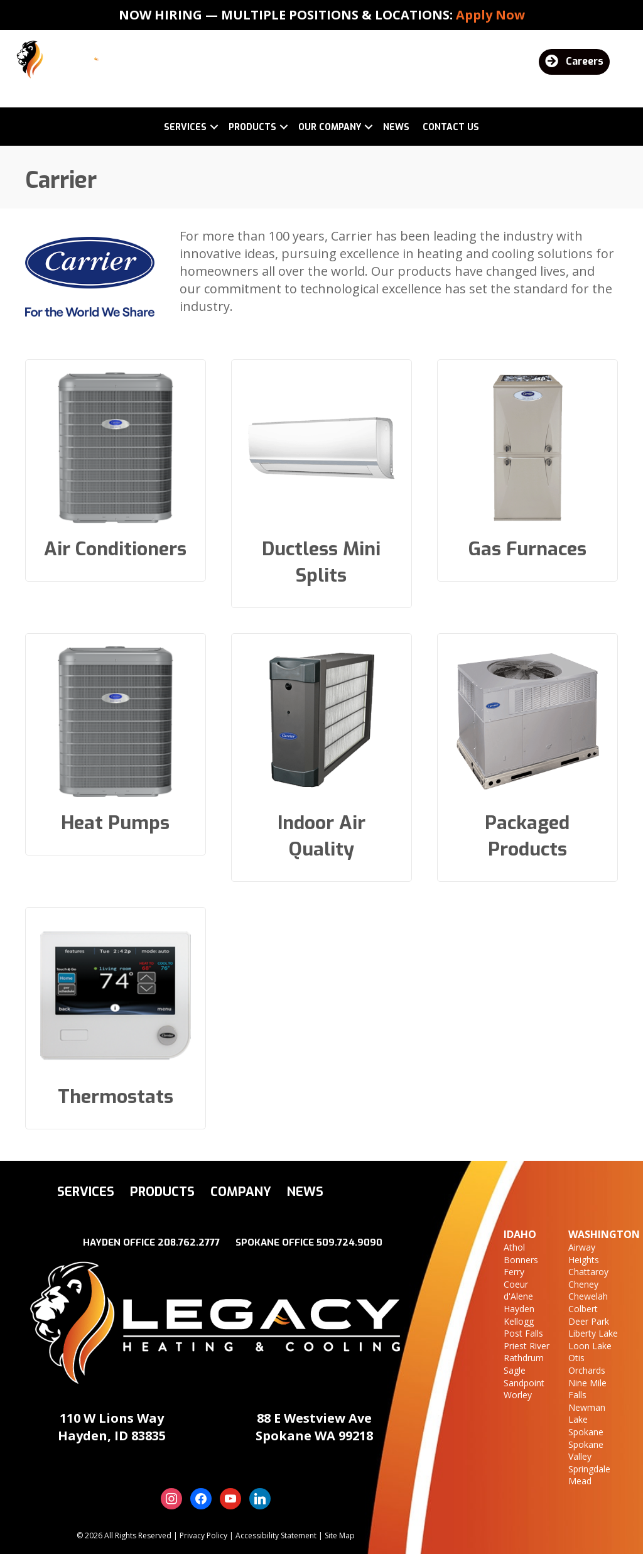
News (396, 127)
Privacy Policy (203, 1535)
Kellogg (519, 1321)
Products (252, 127)
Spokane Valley (585, 1450)
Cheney (583, 1284)
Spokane (585, 1432)
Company (240, 1191)
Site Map (340, 1535)
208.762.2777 (189, 1242)
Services (185, 127)
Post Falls (523, 1333)
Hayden (519, 1309)
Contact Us (451, 127)
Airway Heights (583, 1253)
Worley (518, 1395)
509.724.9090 (349, 1242)
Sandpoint (524, 1383)
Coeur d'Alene (518, 1290)
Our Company (329, 127)
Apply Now (490, 14)
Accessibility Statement (275, 1535)
